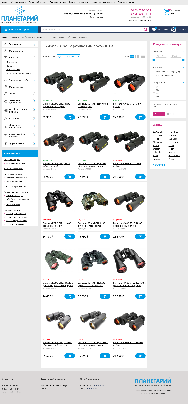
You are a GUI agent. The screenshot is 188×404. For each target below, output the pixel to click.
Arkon (171, 158)
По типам (10, 65)
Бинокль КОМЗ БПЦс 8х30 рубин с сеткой (56, 164)
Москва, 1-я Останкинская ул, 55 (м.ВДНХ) (83, 13)
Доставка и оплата (58, 2)
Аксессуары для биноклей (18, 73)
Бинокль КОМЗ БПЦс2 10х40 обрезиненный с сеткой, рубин (57, 345)
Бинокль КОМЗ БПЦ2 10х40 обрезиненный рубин (57, 224)
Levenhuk (173, 132)
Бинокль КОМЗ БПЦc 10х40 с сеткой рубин (93, 105)
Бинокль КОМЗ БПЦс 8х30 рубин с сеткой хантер (91, 224)
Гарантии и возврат (14, 195)
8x (155, 86)
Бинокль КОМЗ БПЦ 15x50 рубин (127, 105)
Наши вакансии (13, 204)
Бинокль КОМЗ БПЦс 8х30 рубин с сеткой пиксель (91, 284)
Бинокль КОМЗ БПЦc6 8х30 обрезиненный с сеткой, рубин (92, 166)
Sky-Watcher (158, 132)
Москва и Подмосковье (16, 177)
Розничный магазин (38, 2)
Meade (156, 138)
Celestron (173, 142)
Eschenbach (174, 155)
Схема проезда (96, 17)
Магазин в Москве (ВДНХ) (166, 71)
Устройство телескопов (16, 217)
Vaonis (172, 152)
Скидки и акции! (18, 2)
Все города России (14, 181)
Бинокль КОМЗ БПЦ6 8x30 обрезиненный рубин (56, 105)
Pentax (156, 145)
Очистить (173, 114)
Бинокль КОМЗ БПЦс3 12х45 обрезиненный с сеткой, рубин (93, 345)
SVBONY (173, 138)
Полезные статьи (126, 2)
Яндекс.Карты (86, 385)
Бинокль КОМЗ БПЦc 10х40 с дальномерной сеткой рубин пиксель (58, 285)
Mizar (171, 148)
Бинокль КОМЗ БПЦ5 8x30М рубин (128, 343)
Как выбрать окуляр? (15, 224)
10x (156, 90)
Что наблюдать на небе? (16, 220)
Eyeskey (156, 158)
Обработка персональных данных (17, 200)
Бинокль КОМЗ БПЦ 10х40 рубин (127, 164)
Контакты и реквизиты (79, 2)
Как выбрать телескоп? (16, 213)
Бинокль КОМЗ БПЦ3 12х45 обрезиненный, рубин (127, 224)
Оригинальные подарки (16, 163)
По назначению (13, 69)
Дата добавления (66, 56)
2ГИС (82, 388)
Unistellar (157, 152)
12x (156, 93)
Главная (5, 2)
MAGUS (172, 135)
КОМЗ (171, 145)
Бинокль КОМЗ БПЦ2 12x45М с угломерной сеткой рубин (129, 284)
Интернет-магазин (163, 75)
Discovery (157, 142)
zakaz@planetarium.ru (141, 20)
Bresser (156, 148)
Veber (155, 155)
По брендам (11, 62)
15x (156, 96)
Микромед (158, 135)
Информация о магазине (104, 2)
